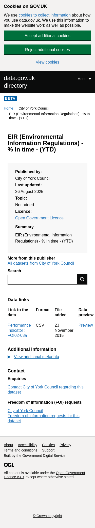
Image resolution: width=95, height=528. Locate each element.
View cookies (47, 62)
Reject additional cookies (47, 50)
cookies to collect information (44, 15)
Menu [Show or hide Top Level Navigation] (82, 79)
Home (8, 108)
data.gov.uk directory (19, 81)
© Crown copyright (47, 516)
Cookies (48, 445)
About (8, 445)
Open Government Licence (39, 218)
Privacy (65, 445)
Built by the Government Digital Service (35, 456)
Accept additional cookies (47, 36)
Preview (86, 325)
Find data (82, 279)
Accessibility (27, 445)
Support (48, 450)
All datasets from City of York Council (41, 263)
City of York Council (25, 411)
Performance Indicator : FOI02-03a (19, 330)
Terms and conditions (20, 450)
